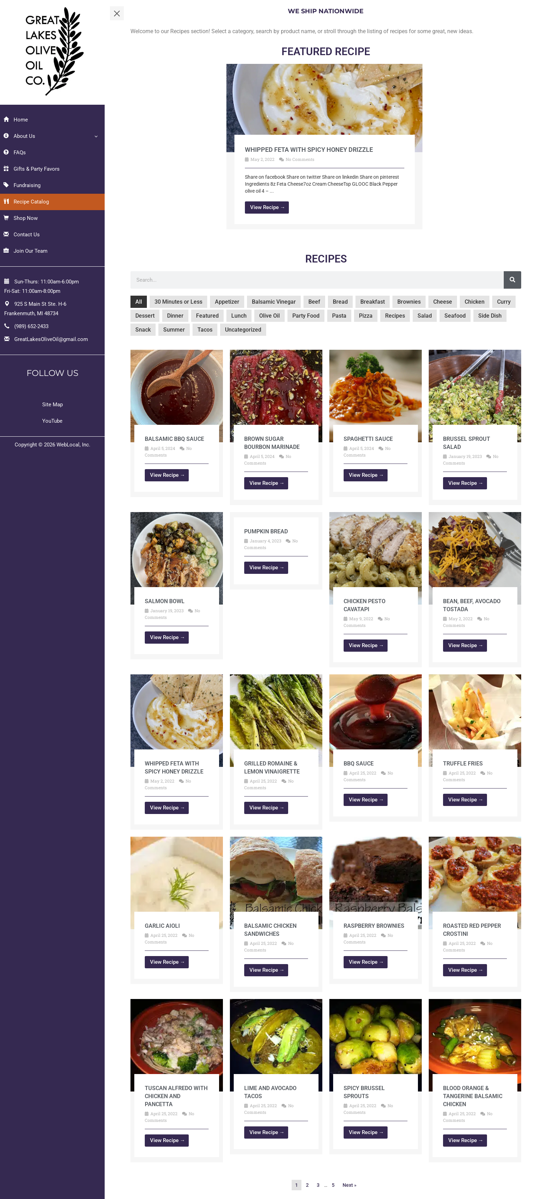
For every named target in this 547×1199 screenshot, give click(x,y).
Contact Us (21, 234)
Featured (207, 315)
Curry (504, 301)
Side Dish (490, 315)
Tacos (204, 329)
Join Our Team (25, 251)
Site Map (52, 404)
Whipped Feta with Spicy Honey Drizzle (309, 149)
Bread (340, 301)
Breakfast (372, 301)
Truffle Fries (463, 763)
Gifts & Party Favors (31, 169)
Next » (350, 1185)
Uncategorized (243, 329)
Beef (314, 301)
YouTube (52, 421)
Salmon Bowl (165, 601)
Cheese (442, 301)
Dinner (175, 315)
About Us (19, 136)
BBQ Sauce (359, 763)
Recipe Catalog (26, 202)
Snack (143, 329)
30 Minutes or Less (178, 301)
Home (15, 120)
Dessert (145, 315)
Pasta (339, 315)
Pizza (366, 315)
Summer (174, 329)
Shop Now (20, 218)
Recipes (395, 315)
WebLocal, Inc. (73, 445)
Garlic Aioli (162, 926)
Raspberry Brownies (374, 926)
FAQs (14, 152)
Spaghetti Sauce (368, 439)
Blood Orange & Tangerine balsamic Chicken (472, 1096)
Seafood (455, 315)
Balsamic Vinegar (274, 301)
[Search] (512, 280)
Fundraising (21, 185)
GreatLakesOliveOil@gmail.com (51, 339)
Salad (425, 315)
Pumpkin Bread (266, 531)
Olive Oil (269, 315)
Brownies (409, 301)
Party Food (306, 315)
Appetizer (227, 301)
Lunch (239, 315)
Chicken (475, 301)
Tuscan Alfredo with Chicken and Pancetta (176, 1096)
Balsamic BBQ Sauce (174, 439)
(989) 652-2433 (31, 326)
